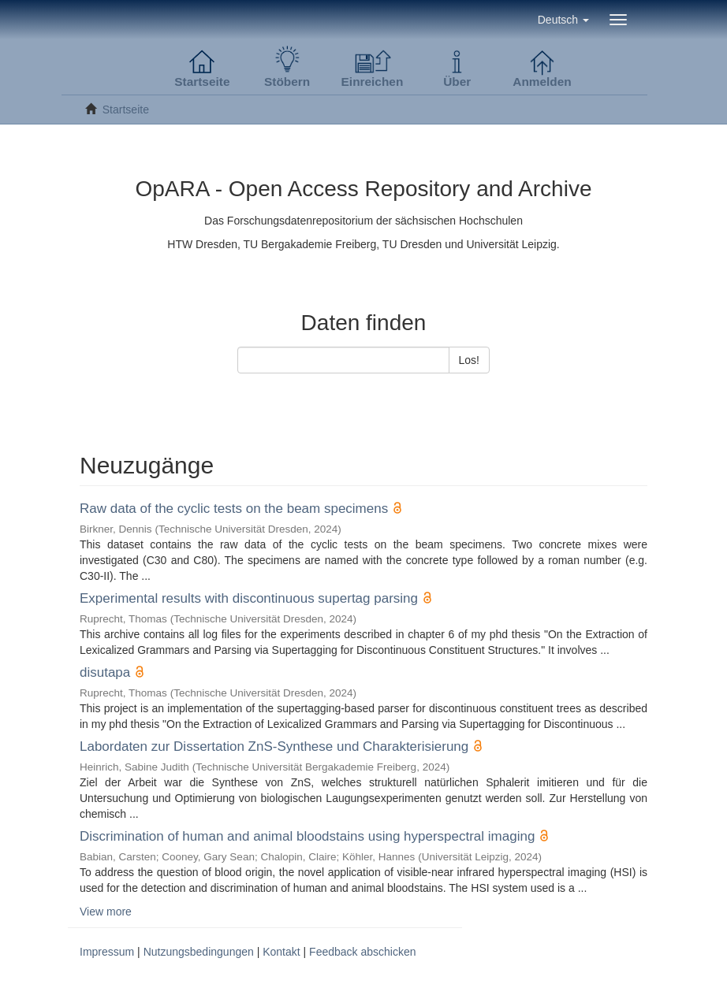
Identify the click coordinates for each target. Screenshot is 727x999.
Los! (469, 360)
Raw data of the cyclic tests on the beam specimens (234, 508)
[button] (563, 19)
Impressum (107, 951)
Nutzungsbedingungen (199, 951)
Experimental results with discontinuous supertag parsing (249, 598)
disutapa (105, 672)
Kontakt (281, 951)
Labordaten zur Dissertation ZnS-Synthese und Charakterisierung (274, 746)
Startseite (126, 109)
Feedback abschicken (362, 951)
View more (106, 911)
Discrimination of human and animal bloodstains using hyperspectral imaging (307, 836)
